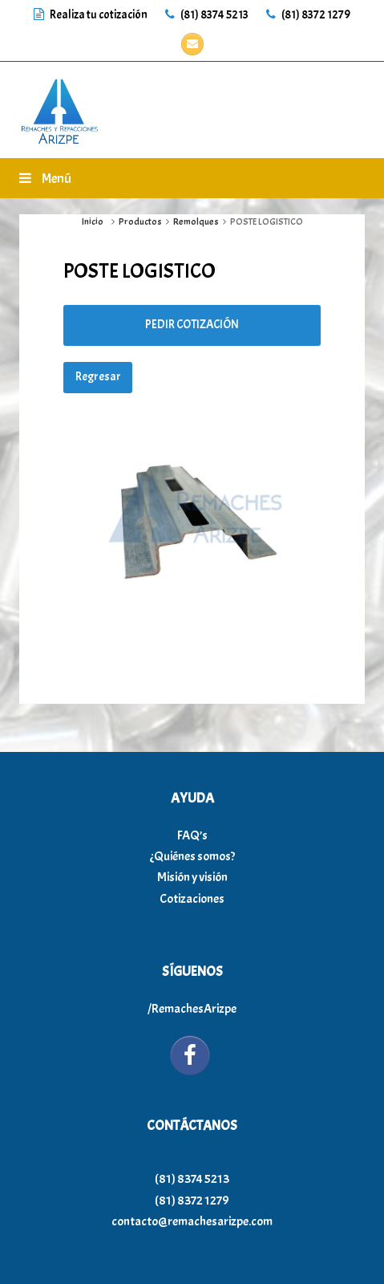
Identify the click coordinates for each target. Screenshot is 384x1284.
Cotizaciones (192, 899)
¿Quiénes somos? (192, 856)
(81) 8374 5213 (207, 14)
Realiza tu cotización (91, 14)
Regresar (98, 376)
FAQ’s (192, 835)
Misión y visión (192, 877)
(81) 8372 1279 (308, 14)
